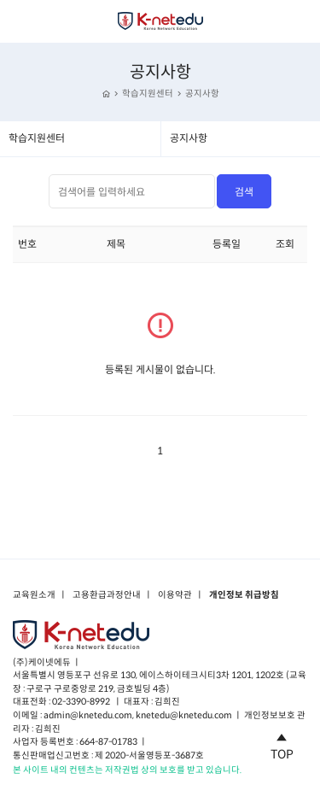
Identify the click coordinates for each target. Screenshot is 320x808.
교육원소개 (34, 595)
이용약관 (175, 595)
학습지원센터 (147, 93)
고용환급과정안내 (107, 595)
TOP (282, 744)
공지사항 (202, 93)
